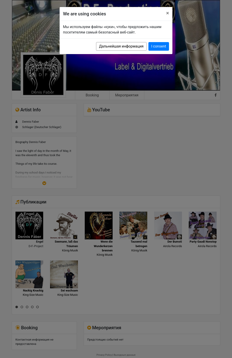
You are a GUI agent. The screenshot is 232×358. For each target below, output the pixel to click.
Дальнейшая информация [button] (121, 46)
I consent (158, 46)
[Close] (167, 13)
